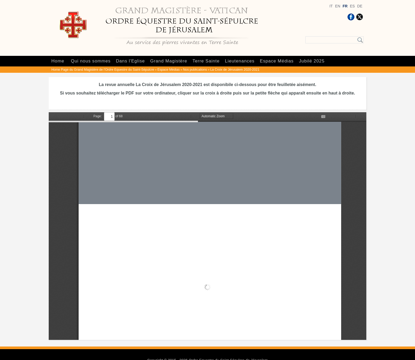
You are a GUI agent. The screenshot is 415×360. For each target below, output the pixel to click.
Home (57, 61)
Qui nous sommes (91, 61)
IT (331, 6)
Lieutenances (240, 61)
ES (352, 6)
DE (359, 6)
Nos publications (195, 69)
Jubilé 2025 (311, 61)
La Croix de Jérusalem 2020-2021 (234, 69)
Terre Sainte (205, 61)
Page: (97, 116)
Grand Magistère (168, 61)
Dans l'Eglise (130, 61)
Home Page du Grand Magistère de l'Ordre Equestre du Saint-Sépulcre (102, 69)
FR (345, 6)
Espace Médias (277, 61)
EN (337, 6)
